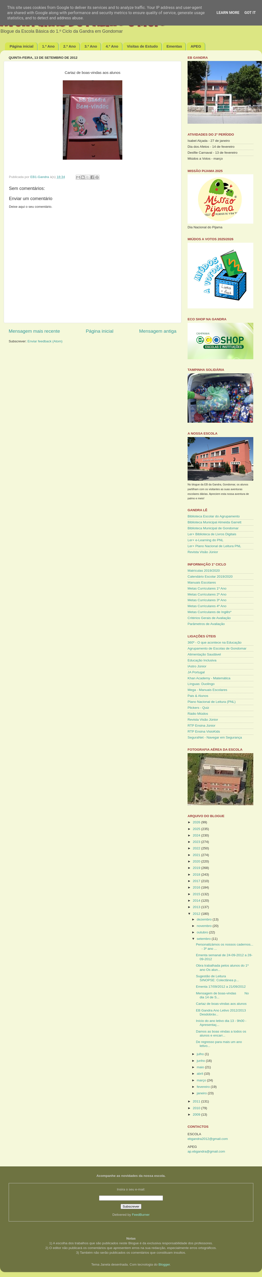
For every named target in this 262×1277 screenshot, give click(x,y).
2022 (197, 848)
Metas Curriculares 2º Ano (207, 594)
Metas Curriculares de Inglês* (209, 612)
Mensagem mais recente (34, 331)
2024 (197, 835)
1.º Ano (48, 46)
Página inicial (21, 46)
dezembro (205, 919)
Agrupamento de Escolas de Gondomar (217, 648)
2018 (197, 874)
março (202, 1080)
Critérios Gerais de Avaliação (209, 618)
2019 (197, 868)
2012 (197, 914)
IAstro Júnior (197, 666)
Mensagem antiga (157, 331)
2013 (197, 907)
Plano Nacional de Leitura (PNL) (212, 702)
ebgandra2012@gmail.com (208, 1139)
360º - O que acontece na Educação (214, 642)
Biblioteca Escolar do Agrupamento (214, 516)
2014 (197, 900)
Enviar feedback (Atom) (45, 341)
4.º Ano (112, 46)
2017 (197, 881)
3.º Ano (90, 46)
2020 (197, 861)
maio (201, 1067)
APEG (196, 46)
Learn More (228, 12)
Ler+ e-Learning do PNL (205, 540)
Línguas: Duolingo (201, 684)
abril (200, 1073)
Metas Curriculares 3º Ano (207, 600)
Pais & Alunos (198, 696)
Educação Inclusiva (202, 660)
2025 (197, 829)
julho (201, 1054)
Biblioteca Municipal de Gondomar (213, 528)
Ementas (174, 46)
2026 (197, 822)
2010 (197, 1108)
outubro (203, 932)
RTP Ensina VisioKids (204, 731)
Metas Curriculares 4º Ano (207, 606)
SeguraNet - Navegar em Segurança (215, 737)
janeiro (202, 1093)
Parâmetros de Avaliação (206, 624)
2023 (197, 842)
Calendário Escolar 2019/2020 (210, 576)
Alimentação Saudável (204, 654)
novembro (205, 926)
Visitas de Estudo (142, 46)
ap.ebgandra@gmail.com (206, 1151)
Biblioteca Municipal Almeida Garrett (214, 522)
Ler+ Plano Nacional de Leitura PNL (214, 546)
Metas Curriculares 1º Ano (207, 588)
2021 (197, 855)
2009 (197, 1114)
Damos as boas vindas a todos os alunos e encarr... (221, 1033)
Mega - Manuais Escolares (207, 690)
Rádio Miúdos (198, 713)
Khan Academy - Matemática (209, 678)
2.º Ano (69, 46)
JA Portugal (196, 672)
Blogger (164, 1264)
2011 (197, 1101)
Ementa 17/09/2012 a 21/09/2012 (221, 986)
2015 (197, 894)
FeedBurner (141, 1215)
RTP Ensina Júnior (201, 725)
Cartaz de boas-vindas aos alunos (221, 1004)
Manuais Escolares (202, 582)
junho (201, 1061)
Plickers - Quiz (198, 708)
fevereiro (204, 1087)
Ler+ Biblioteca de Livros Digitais (212, 534)
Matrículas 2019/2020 (204, 570)
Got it (250, 12)
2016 (197, 887)
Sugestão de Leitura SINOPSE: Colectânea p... (217, 978)
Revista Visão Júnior (203, 552)
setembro (204, 939)
